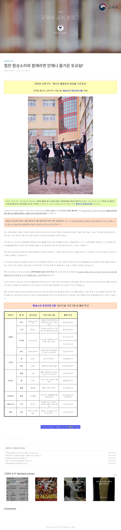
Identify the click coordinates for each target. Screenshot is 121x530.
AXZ (60, 527)
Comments (10, 508)
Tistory (73, 527)
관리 (72, 48)
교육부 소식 (8, 61)
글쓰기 (48, 48)
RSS (64, 48)
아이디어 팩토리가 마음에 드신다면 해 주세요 (60, 427)
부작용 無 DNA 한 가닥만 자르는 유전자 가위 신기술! (20, 453)
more (115, 475)
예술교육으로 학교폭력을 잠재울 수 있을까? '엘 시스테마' (22, 455)
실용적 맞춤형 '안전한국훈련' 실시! (15, 463)
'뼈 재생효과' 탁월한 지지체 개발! (15, 458)
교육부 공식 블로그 (60, 18)
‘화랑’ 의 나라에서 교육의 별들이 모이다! (17, 461)
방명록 (56, 48)
